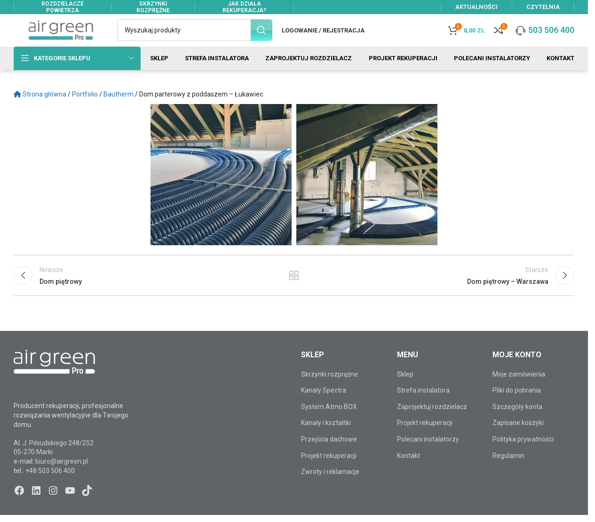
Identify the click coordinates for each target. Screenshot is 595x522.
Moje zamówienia (518, 390)
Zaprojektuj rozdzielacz (432, 423)
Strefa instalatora (423, 406)
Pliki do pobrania (516, 406)
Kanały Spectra (323, 406)
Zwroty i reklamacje (330, 488)
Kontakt (408, 472)
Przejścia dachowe (329, 455)
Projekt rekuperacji (329, 472)
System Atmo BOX (329, 423)
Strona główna (40, 110)
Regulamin (508, 472)
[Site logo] (61, 38)
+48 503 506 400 (50, 487)
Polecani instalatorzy (428, 455)
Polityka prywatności (523, 455)
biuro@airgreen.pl (61, 478)
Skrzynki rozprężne (329, 390)
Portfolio (85, 110)
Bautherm (118, 110)
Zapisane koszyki (518, 439)
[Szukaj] (194, 38)
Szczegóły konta (517, 423)
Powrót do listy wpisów (294, 295)
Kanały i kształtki (326, 439)
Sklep (405, 390)
